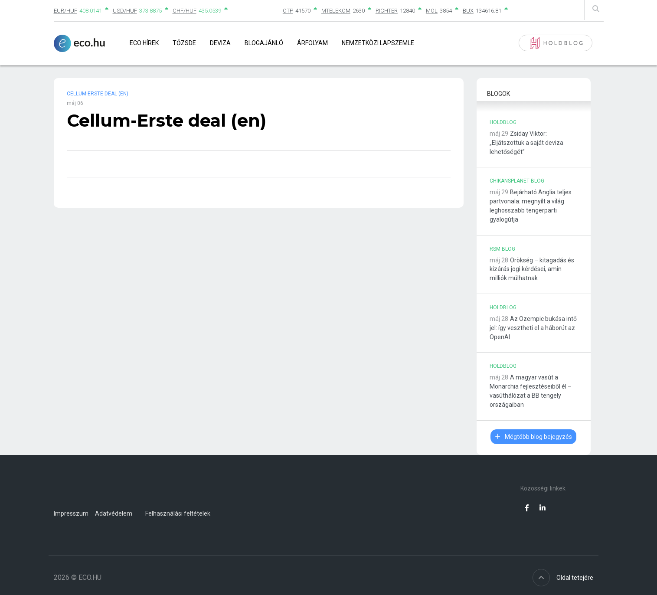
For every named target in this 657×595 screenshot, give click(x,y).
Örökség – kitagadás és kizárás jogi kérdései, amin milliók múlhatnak (532, 269)
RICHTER (387, 10)
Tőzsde (184, 42)
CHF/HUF (184, 10)
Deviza (220, 42)
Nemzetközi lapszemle (378, 42)
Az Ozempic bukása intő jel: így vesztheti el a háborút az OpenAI (533, 327)
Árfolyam (312, 42)
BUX (468, 10)
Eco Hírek (144, 42)
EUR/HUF (65, 10)
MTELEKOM (335, 10)
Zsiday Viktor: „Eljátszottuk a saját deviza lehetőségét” (526, 142)
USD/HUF (125, 10)
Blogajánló (264, 42)
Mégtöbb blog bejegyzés (533, 436)
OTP (288, 10)
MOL (432, 10)
